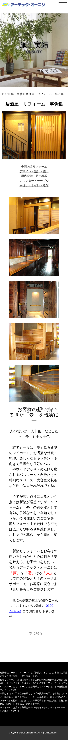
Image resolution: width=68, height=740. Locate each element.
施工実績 (17, 94)
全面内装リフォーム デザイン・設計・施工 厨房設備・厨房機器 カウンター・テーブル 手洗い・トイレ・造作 (34, 176)
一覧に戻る (34, 633)
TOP (4, 94)
